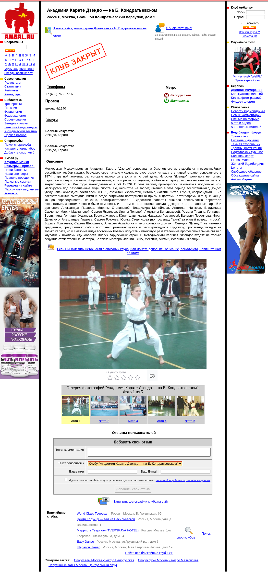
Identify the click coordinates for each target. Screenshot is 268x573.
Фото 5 (190, 421)
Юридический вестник (20, 131)
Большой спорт (242, 156)
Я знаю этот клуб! (179, 28)
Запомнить (252, 23)
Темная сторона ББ (245, 144)
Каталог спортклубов (19, 148)
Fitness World (240, 160)
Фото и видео (241, 123)
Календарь (12, 94)
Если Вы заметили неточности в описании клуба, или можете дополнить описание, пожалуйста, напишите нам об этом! (134, 251)
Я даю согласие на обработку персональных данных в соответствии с (146, 481)
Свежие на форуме (245, 119)
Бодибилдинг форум (246, 132)
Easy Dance (85, 543)
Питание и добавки (245, 140)
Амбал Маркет (241, 179)
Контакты (11, 193)
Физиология (13, 111)
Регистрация (249, 35)
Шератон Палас (88, 549)
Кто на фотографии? (246, 97)
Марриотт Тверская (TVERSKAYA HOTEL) (108, 532)
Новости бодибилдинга (248, 111)
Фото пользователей (246, 127)
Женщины (26, 69)
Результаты (12, 82)
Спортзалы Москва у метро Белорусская (104, 561)
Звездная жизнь (16, 123)
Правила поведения (19, 177)
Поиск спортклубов (193, 537)
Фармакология (15, 115)
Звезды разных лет (18, 73)
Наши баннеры (15, 170)
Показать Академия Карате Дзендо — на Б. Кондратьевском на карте (99, 31)
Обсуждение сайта (245, 175)
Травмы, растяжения (246, 148)
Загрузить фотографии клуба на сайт (141, 503)
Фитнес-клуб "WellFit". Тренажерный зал (248, 64)
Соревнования (15, 119)
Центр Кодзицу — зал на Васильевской (106, 520)
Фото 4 (162, 421)
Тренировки (13, 104)
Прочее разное (15, 135)
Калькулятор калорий (247, 94)
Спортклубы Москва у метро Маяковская (168, 561)
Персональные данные (21, 189)
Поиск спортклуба (17, 144)
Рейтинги (11, 90)
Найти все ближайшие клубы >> (149, 554)
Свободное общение (246, 171)
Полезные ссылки (17, 181)
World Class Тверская (93, 515)
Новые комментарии (246, 115)
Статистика (12, 86)
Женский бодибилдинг (20, 127)
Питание (10, 108)
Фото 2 (104, 421)
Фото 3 (133, 421)
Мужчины (11, 69)
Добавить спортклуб (19, 152)
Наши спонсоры (16, 174)
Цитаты (236, 167)
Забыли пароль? (249, 32)
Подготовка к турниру (247, 152)
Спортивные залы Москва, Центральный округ (83, 566)
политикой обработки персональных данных (190, 481)
